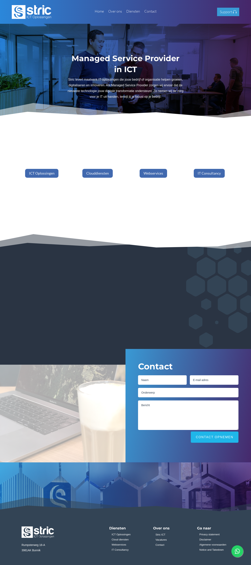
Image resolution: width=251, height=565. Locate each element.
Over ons (115, 11)
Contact (150, 11)
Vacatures (161, 539)
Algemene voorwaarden (212, 544)
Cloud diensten (120, 539)
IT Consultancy (209, 173)
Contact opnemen (214, 437)
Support (226, 12)
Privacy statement (209, 534)
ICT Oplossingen (42, 173)
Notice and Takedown (211, 549)
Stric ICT (161, 534)
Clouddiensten (97, 173)
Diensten (133, 11)
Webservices (153, 173)
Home (99, 11)
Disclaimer (205, 539)
